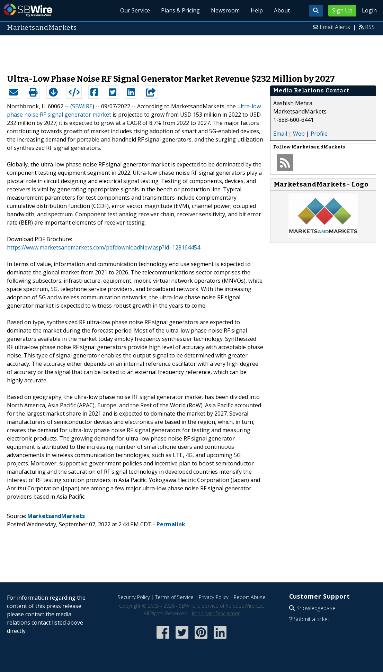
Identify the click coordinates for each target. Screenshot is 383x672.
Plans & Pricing (180, 10)
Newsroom (225, 10)
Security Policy (134, 597)
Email (280, 133)
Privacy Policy (214, 597)
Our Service (135, 10)
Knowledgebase (316, 608)
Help (257, 10)
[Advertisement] (191, 51)
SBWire (27, 10)
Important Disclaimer (216, 613)
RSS (370, 27)
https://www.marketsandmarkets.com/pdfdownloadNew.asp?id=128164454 (103, 247)
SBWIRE (82, 106)
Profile (319, 133)
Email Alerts (335, 27)
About (282, 10)
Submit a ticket (311, 619)
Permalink (171, 524)
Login (369, 10)
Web (299, 133)
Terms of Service (174, 597)
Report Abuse (250, 597)
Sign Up (342, 10)
